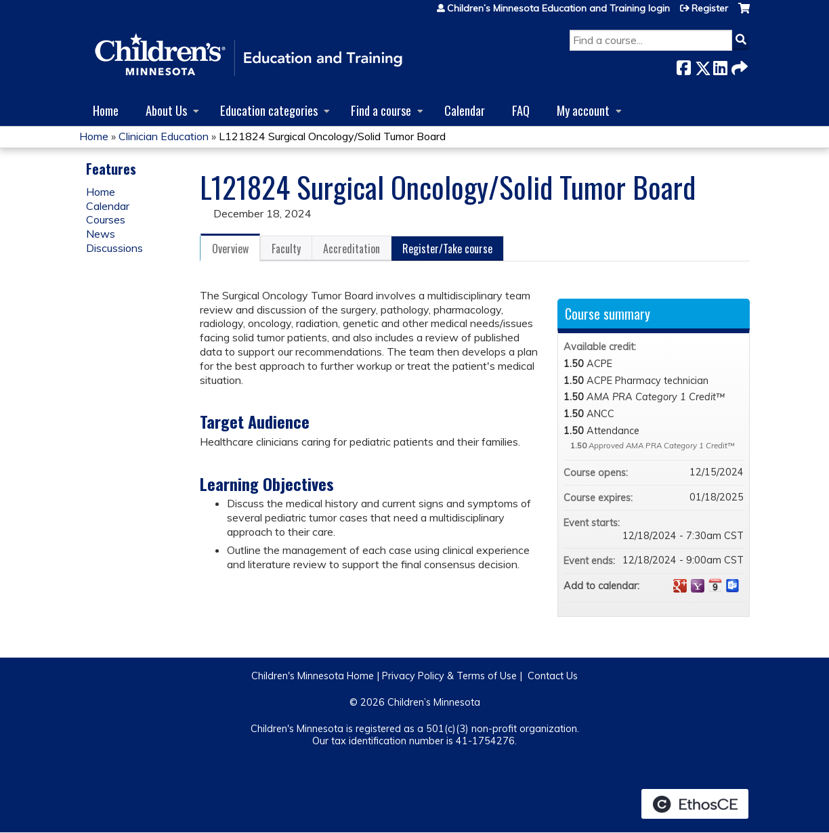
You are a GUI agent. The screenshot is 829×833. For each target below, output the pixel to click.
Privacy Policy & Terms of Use (449, 676)
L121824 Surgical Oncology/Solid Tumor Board (332, 136)
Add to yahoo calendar (697, 586)
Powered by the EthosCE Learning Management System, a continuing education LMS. (695, 804)
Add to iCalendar (715, 585)
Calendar (464, 110)
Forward (738, 65)
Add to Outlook (733, 586)
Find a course (381, 110)
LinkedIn (720, 65)
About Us (166, 110)
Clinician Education (164, 136)
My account (583, 110)
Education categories (269, 110)
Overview (230, 248)
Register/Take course (447, 248)
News (100, 233)
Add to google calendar (680, 586)
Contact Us (553, 676)
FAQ (521, 110)
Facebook (683, 65)
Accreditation (351, 248)
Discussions (114, 248)
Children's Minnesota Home (312, 676)
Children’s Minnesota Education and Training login (558, 8)
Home (106, 110)
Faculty (286, 248)
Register (710, 8)
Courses (105, 219)
